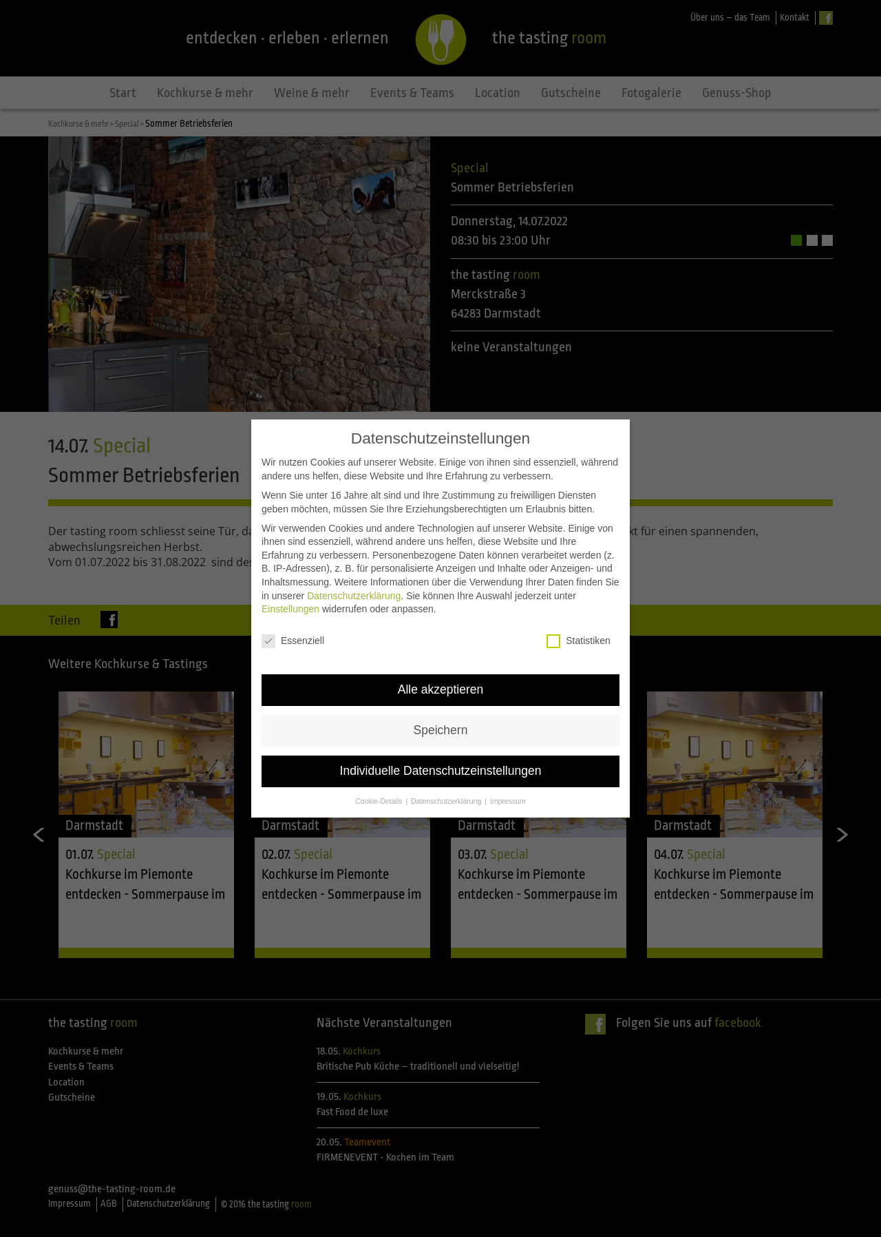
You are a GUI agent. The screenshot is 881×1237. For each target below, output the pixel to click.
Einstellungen (290, 590)
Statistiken (578, 623)
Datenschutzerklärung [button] (447, 782)
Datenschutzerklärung (354, 577)
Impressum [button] (508, 782)
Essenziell (293, 623)
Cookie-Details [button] (379, 782)
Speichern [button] (441, 711)
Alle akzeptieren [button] (441, 671)
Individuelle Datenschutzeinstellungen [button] (441, 752)
